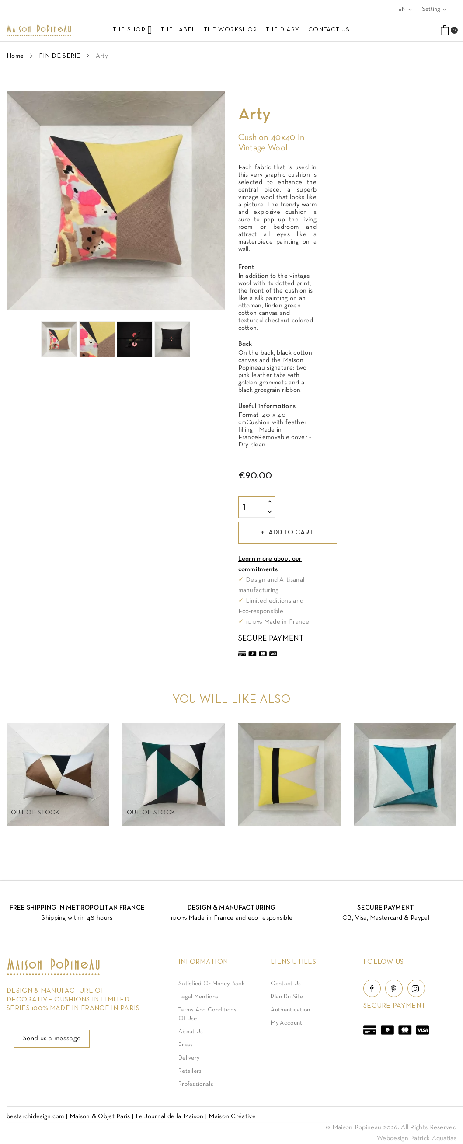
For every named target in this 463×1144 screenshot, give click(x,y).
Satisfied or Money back (211, 984)
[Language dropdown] (405, 9)
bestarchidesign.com (35, 1116)
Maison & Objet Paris (100, 1116)
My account (286, 1023)
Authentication (290, 1010)
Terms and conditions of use (207, 1014)
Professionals (195, 1084)
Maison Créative (232, 1116)
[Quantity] (252, 507)
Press (185, 1045)
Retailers (190, 1071)
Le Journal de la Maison (170, 1116)
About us (190, 1032)
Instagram (416, 988)
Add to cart (292, 533)
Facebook (372, 988)
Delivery (188, 1058)
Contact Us (286, 984)
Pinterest (394, 988)
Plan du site (287, 997)
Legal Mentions (198, 997)
